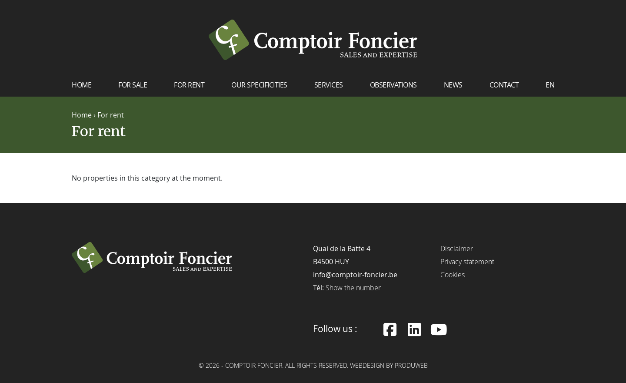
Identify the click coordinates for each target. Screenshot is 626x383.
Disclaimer (456, 248)
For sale (132, 85)
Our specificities (259, 85)
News (453, 85)
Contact (504, 85)
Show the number (353, 287)
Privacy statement (467, 261)
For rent (189, 85)
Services (328, 85)
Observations (393, 85)
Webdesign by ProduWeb (389, 366)
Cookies (452, 274)
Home (81, 85)
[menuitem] (550, 88)
